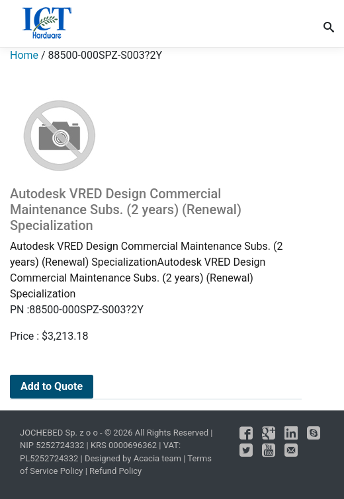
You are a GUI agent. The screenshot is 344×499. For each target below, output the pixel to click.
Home (24, 55)
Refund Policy (115, 471)
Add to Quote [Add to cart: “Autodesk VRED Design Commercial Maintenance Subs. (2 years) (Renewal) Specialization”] (52, 386)
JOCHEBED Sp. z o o (60, 433)
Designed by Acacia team (133, 458)
